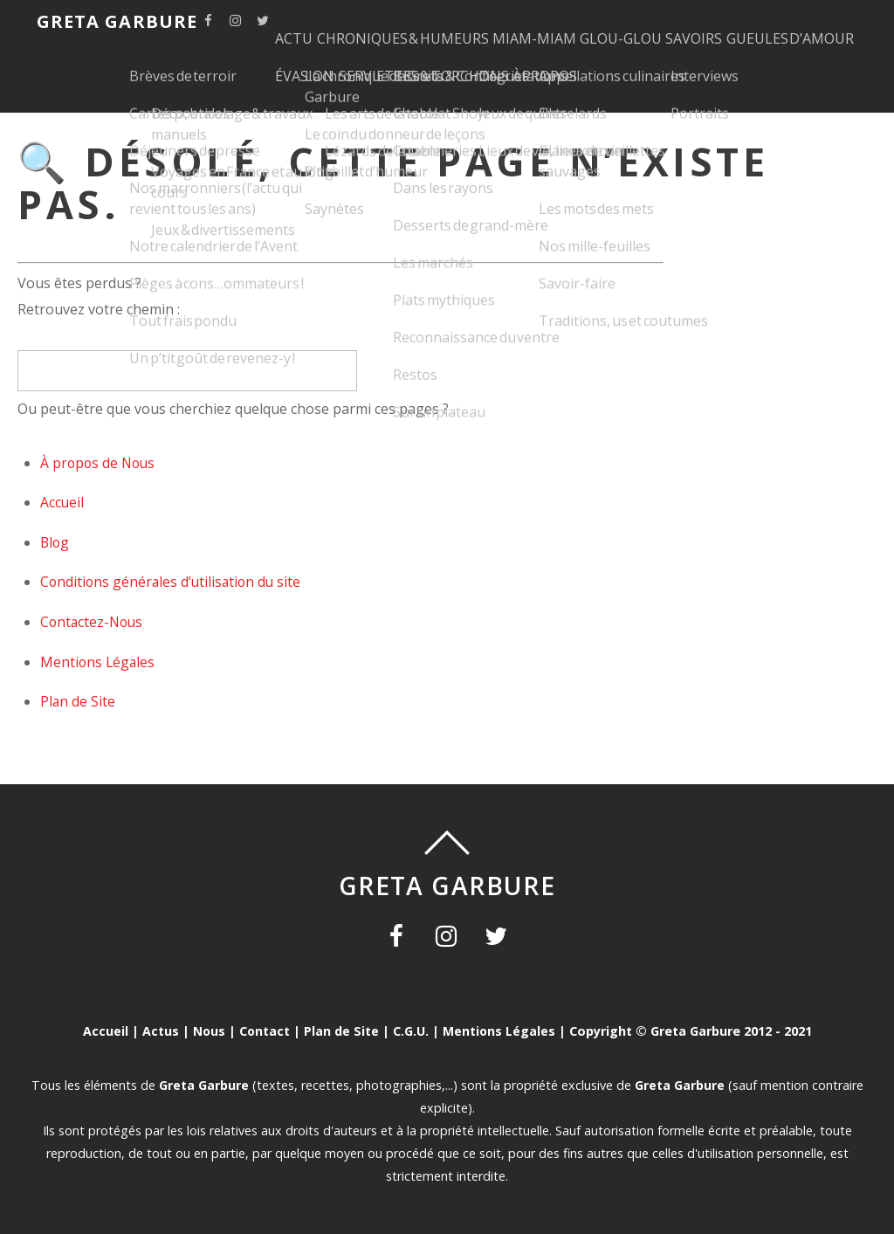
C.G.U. (411, 1031)
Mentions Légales (98, 662)
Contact (264, 1031)
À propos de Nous (99, 462)
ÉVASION (475, 65)
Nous (207, 1031)
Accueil (62, 502)
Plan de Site (78, 701)
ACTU (316, 22)
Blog (55, 542)
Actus (159, 1031)
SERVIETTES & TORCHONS (611, 65)
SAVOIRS (782, 22)
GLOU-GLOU (693, 22)
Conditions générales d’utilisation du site (173, 581)
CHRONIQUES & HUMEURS (442, 22)
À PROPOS (748, 65)
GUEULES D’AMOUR (362, 65)
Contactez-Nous (93, 621)
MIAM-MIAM (590, 22)
